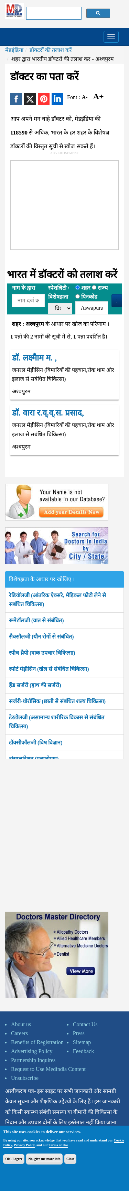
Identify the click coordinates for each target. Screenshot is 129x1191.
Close (70, 1159)
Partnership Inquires (33, 1060)
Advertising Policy (31, 1051)
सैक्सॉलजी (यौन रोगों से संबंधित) (41, 637)
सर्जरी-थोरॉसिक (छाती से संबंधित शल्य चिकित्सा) (57, 701)
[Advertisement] (62, 204)
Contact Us (85, 1024)
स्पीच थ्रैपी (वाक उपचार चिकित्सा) (42, 653)
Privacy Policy (24, 1145)
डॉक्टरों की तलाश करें (51, 50)
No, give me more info (44, 1159)
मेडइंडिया (14, 50)
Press (79, 1033)
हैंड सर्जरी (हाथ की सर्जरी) (35, 685)
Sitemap (82, 1042)
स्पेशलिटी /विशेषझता (58, 292)
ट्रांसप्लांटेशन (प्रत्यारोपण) (34, 759)
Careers (19, 1033)
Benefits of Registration (37, 1042)
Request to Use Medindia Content (48, 1069)
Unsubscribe (25, 1078)
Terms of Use (58, 1145)
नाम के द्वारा (23, 288)
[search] (53, 13)
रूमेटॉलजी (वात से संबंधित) (36, 620)
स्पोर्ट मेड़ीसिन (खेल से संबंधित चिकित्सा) (49, 669)
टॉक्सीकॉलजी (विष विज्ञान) (36, 742)
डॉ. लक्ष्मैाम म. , (34, 357)
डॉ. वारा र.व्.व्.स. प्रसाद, (48, 412)
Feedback (83, 1051)
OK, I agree (13, 1159)
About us (21, 1024)
